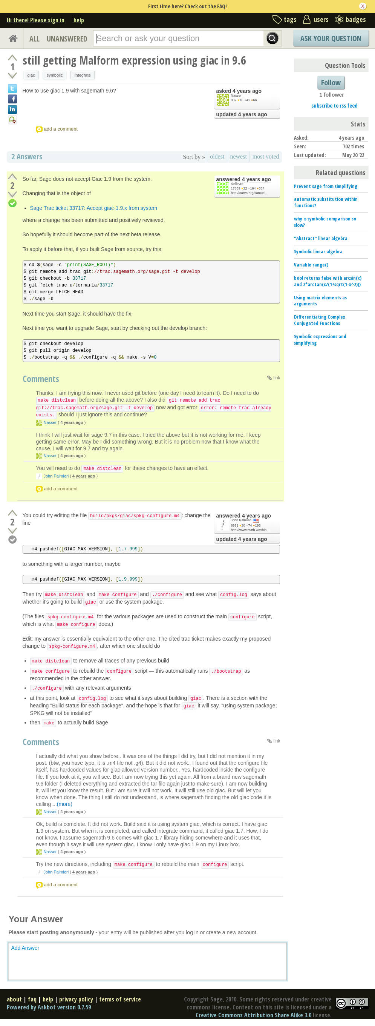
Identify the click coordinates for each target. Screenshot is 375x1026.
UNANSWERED (67, 39)
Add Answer (25, 948)
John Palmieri (56, 476)
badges (356, 19)
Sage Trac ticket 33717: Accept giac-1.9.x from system (94, 208)
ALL (34, 39)
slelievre (237, 184)
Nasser (236, 95)
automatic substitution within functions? (326, 202)
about (14, 999)
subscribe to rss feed (334, 105)
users (321, 19)
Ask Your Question (330, 38)
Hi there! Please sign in (35, 20)
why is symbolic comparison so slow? (325, 221)
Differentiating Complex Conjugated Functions (319, 320)
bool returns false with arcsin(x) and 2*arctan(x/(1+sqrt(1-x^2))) (327, 281)
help (78, 20)
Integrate (82, 75)
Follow (331, 82)
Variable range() (311, 264)
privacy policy (76, 999)
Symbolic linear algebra (318, 251)
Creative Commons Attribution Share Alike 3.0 (253, 1015)
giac (31, 75)
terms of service (120, 999)
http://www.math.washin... (250, 530)
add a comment (61, 129)
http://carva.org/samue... (249, 193)
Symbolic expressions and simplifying (320, 339)
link (276, 378)
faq (32, 999)
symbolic (55, 75)
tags (290, 19)
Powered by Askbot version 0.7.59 (49, 1007)
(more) (64, 804)
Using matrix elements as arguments (320, 300)
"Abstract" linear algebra (320, 238)
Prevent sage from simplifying (325, 186)
